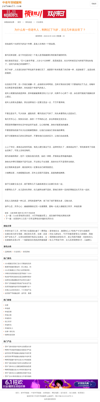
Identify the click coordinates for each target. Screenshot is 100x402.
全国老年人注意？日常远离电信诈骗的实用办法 (33, 219)
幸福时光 (8, 325)
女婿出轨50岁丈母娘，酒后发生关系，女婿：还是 (26, 234)
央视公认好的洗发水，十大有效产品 (18, 290)
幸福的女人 (9, 328)
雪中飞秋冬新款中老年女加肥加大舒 (18, 347)
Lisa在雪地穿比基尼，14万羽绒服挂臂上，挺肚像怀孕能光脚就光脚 (41, 216)
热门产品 (7, 341)
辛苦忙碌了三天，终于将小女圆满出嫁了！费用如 (26, 231)
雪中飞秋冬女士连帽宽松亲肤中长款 (18, 373)
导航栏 (94, 4)
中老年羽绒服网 (40, 396)
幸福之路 (8, 315)
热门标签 (7, 300)
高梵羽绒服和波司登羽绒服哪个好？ (18, 287)
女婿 (12, 213)
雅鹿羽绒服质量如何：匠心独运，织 (18, 267)
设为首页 (64, 393)
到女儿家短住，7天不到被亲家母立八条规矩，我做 (71, 234)
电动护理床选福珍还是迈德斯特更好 (18, 277)
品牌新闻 (8, 252)
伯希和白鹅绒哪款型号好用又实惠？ (18, 280)
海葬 (19, 213)
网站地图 (55, 393)
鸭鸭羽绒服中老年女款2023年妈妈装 (18, 360)
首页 (19, 22)
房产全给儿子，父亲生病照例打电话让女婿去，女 (26, 237)
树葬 (15, 213)
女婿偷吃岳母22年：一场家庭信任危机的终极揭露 (26, 240)
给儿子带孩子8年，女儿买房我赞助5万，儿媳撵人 (71, 240)
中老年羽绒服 (36, 393)
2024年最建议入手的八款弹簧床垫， (18, 270)
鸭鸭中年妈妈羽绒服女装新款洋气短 (18, 350)
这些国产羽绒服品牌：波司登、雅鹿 (18, 293)
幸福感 (7, 308)
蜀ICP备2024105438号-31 (64, 396)
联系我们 (81, 393)
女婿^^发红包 (10, 331)
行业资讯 (39, 22)
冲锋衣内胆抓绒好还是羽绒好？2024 (18, 273)
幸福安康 (31, 213)
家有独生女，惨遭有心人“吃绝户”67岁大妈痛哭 (70, 231)
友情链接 (46, 393)
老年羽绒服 (25, 393)
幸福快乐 (8, 318)
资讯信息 (28, 22)
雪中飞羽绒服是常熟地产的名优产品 (18, 283)
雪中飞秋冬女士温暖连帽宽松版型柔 (18, 366)
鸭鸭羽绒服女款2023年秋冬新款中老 (18, 370)
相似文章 (7, 226)
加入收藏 (72, 393)
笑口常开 (24, 213)
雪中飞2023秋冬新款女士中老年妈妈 (18, 376)
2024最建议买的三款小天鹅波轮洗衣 (18, 264)
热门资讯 (7, 258)
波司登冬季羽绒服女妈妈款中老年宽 (18, 353)
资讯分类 (7, 247)
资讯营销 (26, 252)
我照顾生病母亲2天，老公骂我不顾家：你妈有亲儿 (71, 237)
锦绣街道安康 (10, 335)
